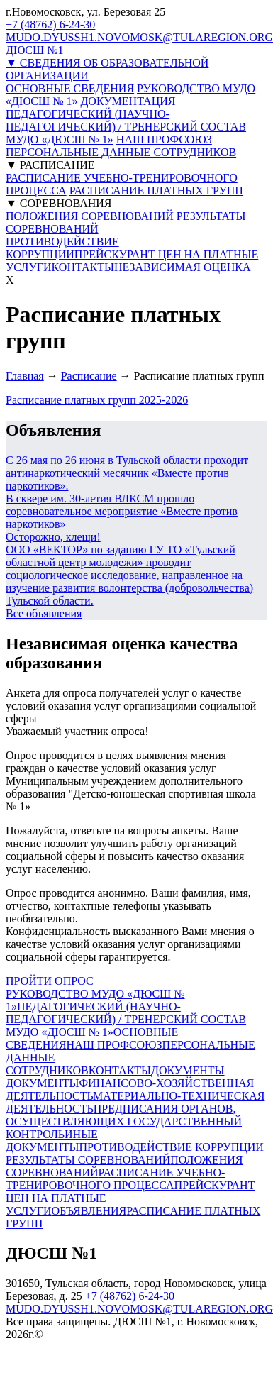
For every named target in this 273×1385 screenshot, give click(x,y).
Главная (25, 376)
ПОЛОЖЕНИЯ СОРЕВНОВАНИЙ (90, 216)
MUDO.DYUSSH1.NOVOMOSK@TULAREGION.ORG (139, 37)
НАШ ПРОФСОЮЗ (164, 139)
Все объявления (44, 613)
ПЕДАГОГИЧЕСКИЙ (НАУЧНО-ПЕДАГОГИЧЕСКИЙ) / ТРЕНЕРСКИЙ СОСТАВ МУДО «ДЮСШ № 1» (126, 126)
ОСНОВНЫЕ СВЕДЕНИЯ (70, 88)
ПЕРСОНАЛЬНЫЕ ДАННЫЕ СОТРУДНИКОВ (121, 152)
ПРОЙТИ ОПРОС (50, 981)
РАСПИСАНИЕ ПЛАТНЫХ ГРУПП (156, 190)
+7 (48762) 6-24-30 (50, 24)
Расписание (89, 376)
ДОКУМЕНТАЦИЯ (127, 101)
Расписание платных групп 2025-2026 (97, 400)
